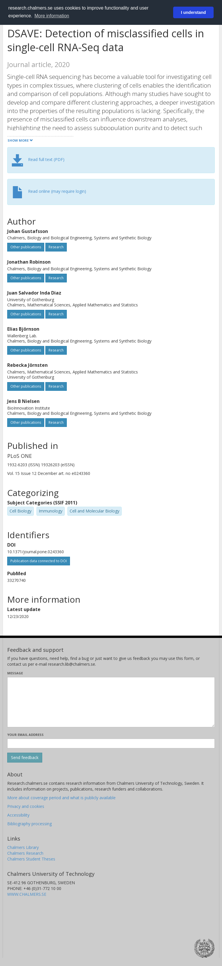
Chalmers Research (25, 853)
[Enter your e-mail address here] (111, 743)
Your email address (25, 734)
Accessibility (18, 815)
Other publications (25, 247)
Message (15, 673)
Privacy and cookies (25, 806)
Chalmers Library (23, 847)
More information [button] (51, 15)
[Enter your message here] (111, 702)
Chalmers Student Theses (31, 859)
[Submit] (24, 758)
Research (56, 247)
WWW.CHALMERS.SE (26, 894)
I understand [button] (193, 12)
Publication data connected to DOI (38, 560)
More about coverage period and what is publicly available (61, 797)
